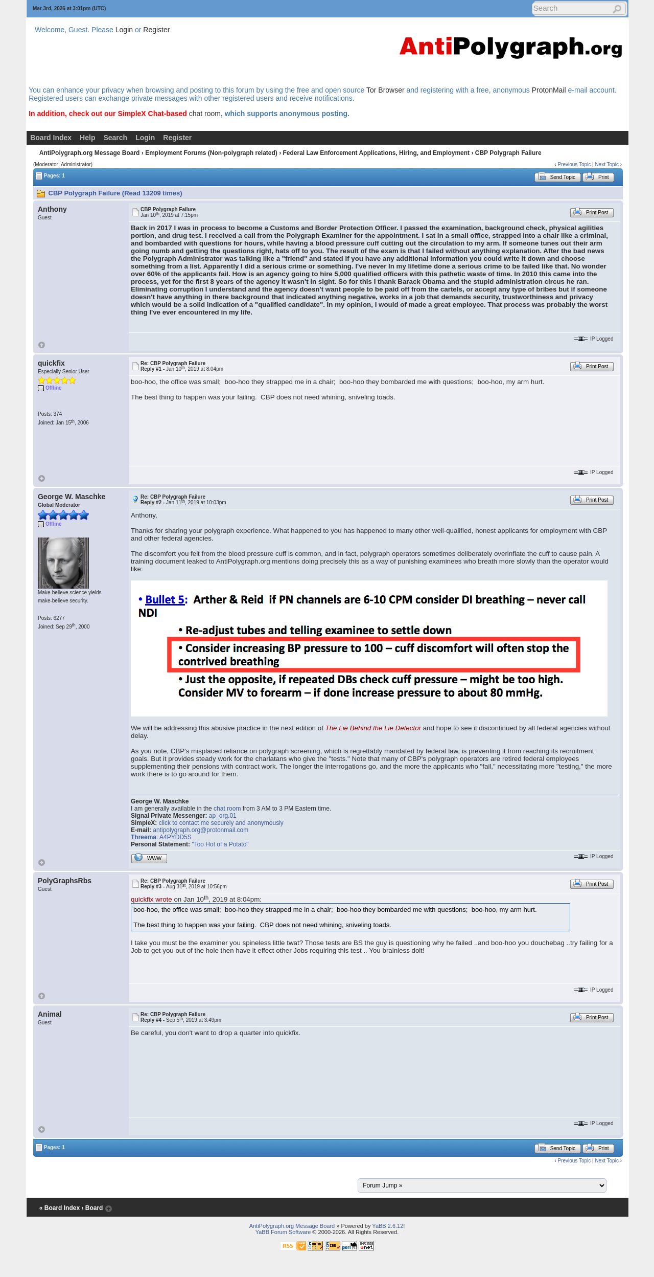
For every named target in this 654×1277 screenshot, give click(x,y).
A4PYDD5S (175, 837)
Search (115, 137)
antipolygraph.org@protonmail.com (200, 830)
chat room (205, 113)
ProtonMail (549, 90)
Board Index (51, 137)
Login (124, 30)
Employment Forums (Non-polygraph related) (211, 152)
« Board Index (59, 1208)
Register (156, 30)
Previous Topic (574, 164)
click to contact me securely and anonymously (221, 822)
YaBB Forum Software (283, 1232)
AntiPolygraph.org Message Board (89, 152)
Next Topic (607, 164)
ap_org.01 (223, 815)
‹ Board (92, 1208)
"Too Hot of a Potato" (220, 844)
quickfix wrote (151, 899)
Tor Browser (385, 90)
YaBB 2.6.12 (387, 1226)
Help (87, 137)
